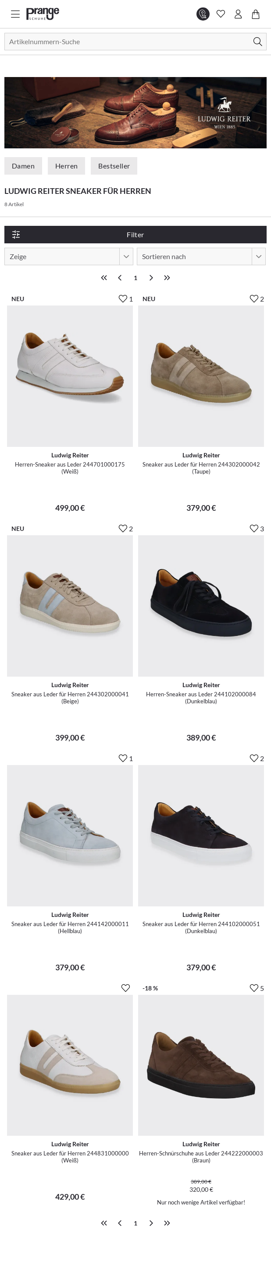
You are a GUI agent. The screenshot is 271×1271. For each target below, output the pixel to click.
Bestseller (114, 166)
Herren (66, 166)
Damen (23, 166)
